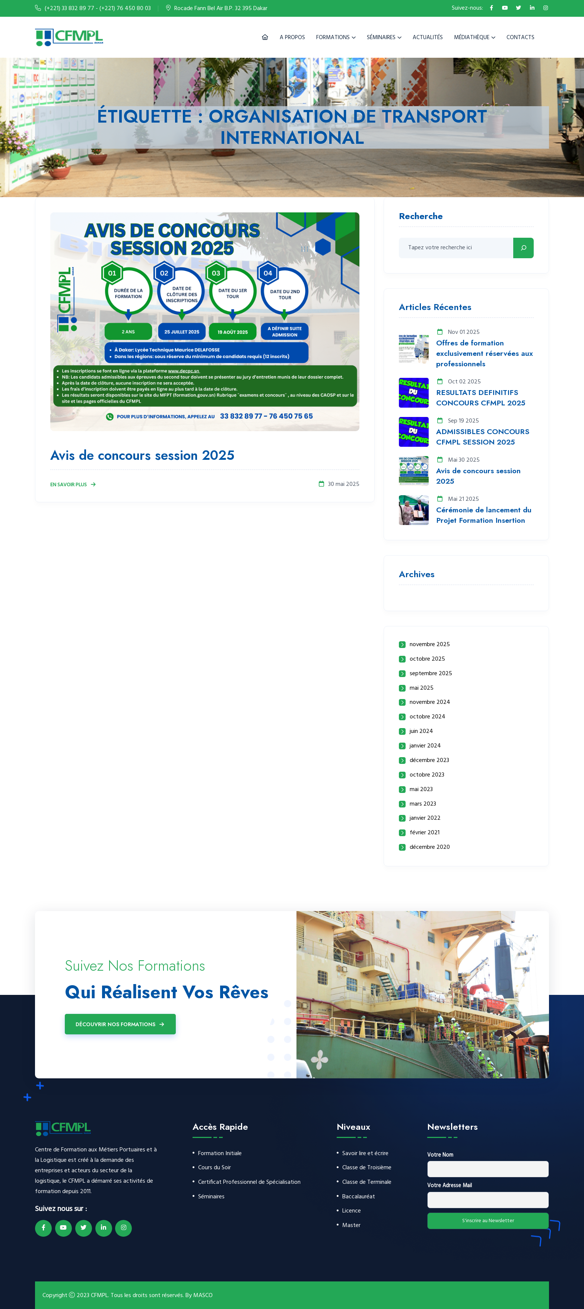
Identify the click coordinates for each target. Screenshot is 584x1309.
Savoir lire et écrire (365, 1153)
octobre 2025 (427, 659)
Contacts (520, 37)
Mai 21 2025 (457, 499)
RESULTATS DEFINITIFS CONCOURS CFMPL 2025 (480, 397)
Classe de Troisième (366, 1168)
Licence (351, 1211)
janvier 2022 (425, 818)
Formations (333, 37)
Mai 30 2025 (458, 460)
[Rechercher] (523, 248)
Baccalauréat (358, 1197)
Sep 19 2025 (457, 421)
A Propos (292, 37)
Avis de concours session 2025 (144, 455)
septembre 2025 (431, 673)
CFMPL (99, 1295)
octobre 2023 (427, 775)
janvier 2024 (425, 746)
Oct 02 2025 (458, 382)
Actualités (428, 37)
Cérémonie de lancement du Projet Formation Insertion (484, 515)
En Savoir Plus (73, 485)
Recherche (421, 217)
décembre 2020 (430, 847)
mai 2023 (421, 789)
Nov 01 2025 (458, 332)
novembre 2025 (430, 644)
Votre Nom (440, 1155)
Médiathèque (471, 37)
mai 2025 (422, 688)
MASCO (203, 1295)
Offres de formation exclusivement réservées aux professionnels (485, 353)
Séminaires (381, 37)
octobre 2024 (427, 717)
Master (351, 1226)
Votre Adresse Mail (449, 1186)
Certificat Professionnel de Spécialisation (249, 1182)
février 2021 (424, 833)
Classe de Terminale (366, 1182)
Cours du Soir (214, 1168)
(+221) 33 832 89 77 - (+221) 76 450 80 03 (98, 8)
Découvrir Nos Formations (120, 1024)
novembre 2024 (430, 702)
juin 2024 (421, 731)
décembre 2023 (429, 760)
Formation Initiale (220, 1153)
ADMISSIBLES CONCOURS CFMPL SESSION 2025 (482, 437)
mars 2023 (423, 804)
